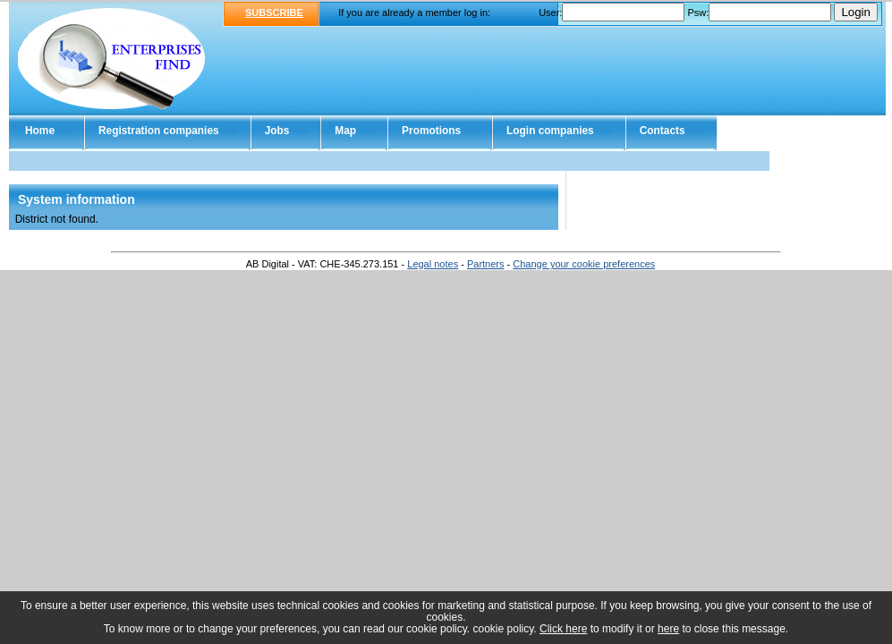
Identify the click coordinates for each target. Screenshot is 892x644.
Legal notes (432, 263)
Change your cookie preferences (584, 263)
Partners (486, 263)
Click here (563, 629)
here (668, 629)
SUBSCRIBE (274, 12)
